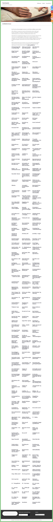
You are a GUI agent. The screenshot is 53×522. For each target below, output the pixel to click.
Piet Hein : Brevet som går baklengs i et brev (16, 98)
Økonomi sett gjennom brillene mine (26, 169)
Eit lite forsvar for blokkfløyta (26, 466)
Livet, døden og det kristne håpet (36, 67)
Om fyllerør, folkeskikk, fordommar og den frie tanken (36, 86)
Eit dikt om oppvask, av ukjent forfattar (26, 336)
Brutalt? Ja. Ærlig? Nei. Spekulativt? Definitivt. (26, 52)
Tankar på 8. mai (26, 217)
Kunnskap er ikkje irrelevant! (16, 196)
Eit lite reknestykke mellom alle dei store (16, 68)
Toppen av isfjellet (36, 107)
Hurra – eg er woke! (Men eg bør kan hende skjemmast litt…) (16, 134)
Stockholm (24, 502)
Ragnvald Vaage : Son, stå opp (26, 259)
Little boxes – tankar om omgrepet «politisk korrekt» (36, 197)
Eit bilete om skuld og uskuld (16, 85)
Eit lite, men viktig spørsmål (26, 293)
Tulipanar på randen (14, 455)
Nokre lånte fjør (36, 439)
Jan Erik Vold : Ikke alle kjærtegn (16, 317)
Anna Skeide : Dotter (25, 307)
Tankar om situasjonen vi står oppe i (16, 386)
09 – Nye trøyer (25, 483)
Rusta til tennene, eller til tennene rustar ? (36, 353)
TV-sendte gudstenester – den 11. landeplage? (36, 140)
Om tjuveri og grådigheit (25, 303)
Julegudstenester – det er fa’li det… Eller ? (26, 276)
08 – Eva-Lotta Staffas (35, 484)
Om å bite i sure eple (35, 259)
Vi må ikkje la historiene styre (15, 408)
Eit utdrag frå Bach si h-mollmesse (16, 331)
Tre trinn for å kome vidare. (25, 145)
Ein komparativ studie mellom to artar (36, 164)
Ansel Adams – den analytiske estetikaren (26, 456)
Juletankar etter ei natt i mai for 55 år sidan (26, 92)
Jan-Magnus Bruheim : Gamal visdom (26, 229)
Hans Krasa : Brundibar (25, 497)
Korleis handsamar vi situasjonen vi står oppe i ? (26, 375)
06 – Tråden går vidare (25, 488)
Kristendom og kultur (15, 145)
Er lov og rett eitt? (26, 107)
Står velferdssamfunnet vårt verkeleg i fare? (36, 381)
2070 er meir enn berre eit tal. (15, 119)
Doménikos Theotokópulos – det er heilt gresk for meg (15, 254)
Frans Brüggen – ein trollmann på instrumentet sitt (15, 353)
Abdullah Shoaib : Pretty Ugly (36, 214)
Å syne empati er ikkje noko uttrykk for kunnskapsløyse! (36, 80)
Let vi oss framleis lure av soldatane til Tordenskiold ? (26, 397)
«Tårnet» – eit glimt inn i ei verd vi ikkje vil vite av (36, 203)
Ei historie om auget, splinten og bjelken (36, 52)
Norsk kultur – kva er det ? (16, 428)
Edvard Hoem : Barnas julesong (36, 91)
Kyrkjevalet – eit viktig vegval (26, 408)
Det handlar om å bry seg (15, 214)
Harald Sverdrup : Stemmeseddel (15, 239)
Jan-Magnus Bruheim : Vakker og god (15, 229)
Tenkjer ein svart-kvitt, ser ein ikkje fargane (16, 155)
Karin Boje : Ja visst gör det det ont (36, 239)
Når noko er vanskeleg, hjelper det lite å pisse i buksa (16, 74)
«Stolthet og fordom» (25, 154)
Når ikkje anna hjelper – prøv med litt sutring (16, 123)
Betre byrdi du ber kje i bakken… (36, 186)
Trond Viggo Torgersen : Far (35, 243)
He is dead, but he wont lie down (15, 57)
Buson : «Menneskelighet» (36, 336)
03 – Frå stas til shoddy (25, 492)
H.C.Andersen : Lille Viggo (16, 259)
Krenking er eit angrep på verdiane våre (26, 128)
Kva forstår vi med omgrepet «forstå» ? (16, 358)
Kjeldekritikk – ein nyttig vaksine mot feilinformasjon (36, 169)
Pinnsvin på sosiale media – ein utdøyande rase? (36, 114)
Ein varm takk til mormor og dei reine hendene (36, 191)
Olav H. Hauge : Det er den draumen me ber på (16, 293)
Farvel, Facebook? (36, 122)
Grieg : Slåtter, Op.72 (16, 473)
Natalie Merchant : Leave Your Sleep (36, 462)
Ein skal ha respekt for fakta (16, 140)
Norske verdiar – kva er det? (26, 119)
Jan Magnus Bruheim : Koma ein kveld (16, 264)
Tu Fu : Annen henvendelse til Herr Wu (15, 347)
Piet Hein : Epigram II (36, 98)
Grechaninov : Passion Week (25, 331)
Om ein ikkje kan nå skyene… (15, 462)
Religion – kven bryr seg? (15, 466)
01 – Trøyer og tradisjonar (15, 497)
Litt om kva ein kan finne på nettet (26, 287)
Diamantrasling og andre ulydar (36, 358)
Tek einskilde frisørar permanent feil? (26, 264)
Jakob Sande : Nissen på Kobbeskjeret (15, 341)
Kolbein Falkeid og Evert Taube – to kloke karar (36, 224)
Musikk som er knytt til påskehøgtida (35, 331)
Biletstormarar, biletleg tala (25, 270)
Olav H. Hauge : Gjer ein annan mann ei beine (26, 341)
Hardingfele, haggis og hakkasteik (36, 423)
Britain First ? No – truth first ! (36, 402)
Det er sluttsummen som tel (16, 412)
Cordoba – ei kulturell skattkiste (26, 391)
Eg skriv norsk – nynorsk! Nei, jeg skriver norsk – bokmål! (15, 434)
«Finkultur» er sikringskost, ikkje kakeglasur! (16, 79)
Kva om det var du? (36, 407)
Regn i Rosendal (15, 439)
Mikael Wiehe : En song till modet (36, 287)
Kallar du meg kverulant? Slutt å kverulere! (26, 79)
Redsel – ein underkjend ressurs (16, 169)
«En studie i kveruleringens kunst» (25, 186)
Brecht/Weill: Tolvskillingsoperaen (26, 440)
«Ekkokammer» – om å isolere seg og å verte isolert (26, 282)
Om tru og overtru (26, 473)
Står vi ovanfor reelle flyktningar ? (26, 381)
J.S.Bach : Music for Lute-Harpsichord (36, 466)
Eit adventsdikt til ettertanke (36, 270)
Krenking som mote (25, 445)
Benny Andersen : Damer (36, 307)
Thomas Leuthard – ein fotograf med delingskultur (36, 298)
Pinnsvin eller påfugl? (25, 113)
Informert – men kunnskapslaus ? (36, 346)
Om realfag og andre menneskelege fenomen (15, 92)
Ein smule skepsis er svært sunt (26, 160)
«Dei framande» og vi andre (36, 386)
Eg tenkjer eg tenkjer (25, 123)
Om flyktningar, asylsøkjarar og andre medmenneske (36, 264)
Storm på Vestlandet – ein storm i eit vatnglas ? (26, 209)
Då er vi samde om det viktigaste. (36, 133)
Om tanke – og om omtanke (26, 191)
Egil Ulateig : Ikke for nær (26, 253)
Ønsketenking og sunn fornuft (36, 103)
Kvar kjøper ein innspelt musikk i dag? (36, 498)
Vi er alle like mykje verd (26, 358)
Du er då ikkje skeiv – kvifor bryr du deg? (36, 149)
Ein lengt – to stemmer (25, 67)
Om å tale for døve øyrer (26, 353)
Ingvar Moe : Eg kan (26, 320)
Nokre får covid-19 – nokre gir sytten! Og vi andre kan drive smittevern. (26, 197)
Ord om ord (34, 61)
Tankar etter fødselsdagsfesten (26, 73)
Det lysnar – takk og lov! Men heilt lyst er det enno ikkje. (15, 403)
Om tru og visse (15, 479)
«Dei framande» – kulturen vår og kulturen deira (36, 413)
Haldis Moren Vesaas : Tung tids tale (16, 312)
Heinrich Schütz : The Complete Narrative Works (15, 336)
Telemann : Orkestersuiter (35, 480)
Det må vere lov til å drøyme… (36, 303)
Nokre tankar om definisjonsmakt (26, 140)
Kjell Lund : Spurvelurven (35, 253)
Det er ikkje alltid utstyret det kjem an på (15, 203)
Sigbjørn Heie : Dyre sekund (15, 321)
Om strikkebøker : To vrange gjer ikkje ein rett (16, 370)
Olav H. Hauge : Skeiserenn (35, 317)
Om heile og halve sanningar (26, 149)
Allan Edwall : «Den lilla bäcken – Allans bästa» (16, 418)
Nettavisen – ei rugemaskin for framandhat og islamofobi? (25, 347)
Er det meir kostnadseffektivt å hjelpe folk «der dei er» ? (36, 376)
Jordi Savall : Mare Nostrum (26, 480)
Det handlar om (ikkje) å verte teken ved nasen (25, 164)
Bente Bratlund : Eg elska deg (36, 293)
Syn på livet (48, 3)
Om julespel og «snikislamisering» (36, 229)
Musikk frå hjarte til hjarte (26, 402)
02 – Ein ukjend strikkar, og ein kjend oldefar (36, 492)
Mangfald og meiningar (35, 397)
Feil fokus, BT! (25, 233)
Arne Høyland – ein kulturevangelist (26, 363)
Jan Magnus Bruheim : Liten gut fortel (36, 341)
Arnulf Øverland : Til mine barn (15, 282)
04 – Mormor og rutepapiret (15, 492)
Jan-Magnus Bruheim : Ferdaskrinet (14, 224)
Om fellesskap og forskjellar (26, 57)
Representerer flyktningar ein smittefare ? (15, 288)
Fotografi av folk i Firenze (36, 503)
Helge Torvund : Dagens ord (15, 52)
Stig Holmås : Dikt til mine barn (16, 62)
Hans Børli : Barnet (16, 173)
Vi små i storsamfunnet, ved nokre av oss (36, 155)
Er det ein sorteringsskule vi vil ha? (36, 57)
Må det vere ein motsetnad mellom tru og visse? (36, 181)
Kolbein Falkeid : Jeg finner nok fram (26, 418)
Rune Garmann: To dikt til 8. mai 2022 (36, 160)
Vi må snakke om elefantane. (15, 113)
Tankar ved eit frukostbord (15, 181)
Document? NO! (15, 127)
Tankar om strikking (24, 369)
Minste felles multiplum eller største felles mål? (26, 62)
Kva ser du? (24, 433)
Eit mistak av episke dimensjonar (36, 208)
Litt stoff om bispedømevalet (25, 103)
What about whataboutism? (35, 73)
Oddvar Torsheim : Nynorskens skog (36, 470)
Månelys (13, 185)
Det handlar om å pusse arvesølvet (15, 243)
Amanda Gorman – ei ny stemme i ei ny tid (16, 191)
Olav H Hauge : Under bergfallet (15, 208)
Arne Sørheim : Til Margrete (16, 298)
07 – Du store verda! (15, 488)
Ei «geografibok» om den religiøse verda (36, 475)
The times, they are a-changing (26, 214)
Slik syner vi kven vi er (26, 428)
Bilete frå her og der (16, 469)
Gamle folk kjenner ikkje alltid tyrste (26, 85)
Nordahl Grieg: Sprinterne (25, 317)
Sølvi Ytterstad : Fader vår (35, 47)
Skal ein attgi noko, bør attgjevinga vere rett (16, 103)
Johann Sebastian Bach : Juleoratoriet (26, 239)
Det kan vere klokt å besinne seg (26, 412)
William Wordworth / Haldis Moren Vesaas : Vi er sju (36, 248)
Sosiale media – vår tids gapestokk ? (16, 248)
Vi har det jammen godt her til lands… (36, 128)
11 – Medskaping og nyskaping (26, 248)
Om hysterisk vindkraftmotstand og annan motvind (36, 219)
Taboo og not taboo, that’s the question (26, 47)
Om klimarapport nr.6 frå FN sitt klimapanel (36, 174)
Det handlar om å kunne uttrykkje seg (15, 326)
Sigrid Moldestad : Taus (26, 462)
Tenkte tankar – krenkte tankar (15, 445)
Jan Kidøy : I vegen (36, 233)
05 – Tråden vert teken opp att (36, 488)
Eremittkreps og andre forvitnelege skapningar (16, 108)
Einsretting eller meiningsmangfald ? (36, 363)
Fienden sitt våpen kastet (16, 160)
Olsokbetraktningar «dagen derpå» (26, 181)
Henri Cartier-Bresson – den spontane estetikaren (35, 456)
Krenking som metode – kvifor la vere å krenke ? (16, 450)
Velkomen (39, 3)
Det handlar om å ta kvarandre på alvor (36, 369)
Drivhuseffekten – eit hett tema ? (16, 303)
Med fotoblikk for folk (26, 298)
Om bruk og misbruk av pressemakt (14, 234)
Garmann (6, 3)
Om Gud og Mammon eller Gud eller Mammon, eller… (16, 271)
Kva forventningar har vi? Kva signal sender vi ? (16, 375)
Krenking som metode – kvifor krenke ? (36, 445)
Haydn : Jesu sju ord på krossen (36, 325)
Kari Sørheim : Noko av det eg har (36, 312)
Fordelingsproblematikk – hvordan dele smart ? (16, 503)
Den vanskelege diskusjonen (25, 223)
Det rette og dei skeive (35, 145)
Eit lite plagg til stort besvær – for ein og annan (26, 134)
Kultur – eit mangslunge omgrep (35, 428)
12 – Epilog (34, 417)
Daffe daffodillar (36, 449)
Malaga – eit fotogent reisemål (36, 391)
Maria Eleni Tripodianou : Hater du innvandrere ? (16, 219)
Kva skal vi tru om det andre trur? (16, 164)
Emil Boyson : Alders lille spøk (36, 321)
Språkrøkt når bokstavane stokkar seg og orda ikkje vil (36, 277)
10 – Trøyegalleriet (16, 483)
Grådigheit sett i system (36, 433)
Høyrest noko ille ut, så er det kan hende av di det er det (26, 175)
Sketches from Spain (25, 450)
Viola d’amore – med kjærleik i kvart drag (15, 423)
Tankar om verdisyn (24, 386)
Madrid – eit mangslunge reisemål (14, 392)
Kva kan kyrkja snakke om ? (25, 470)
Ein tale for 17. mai (26, 311)
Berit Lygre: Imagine (35, 119)
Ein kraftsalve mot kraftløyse (16, 149)
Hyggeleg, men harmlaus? (25, 203)
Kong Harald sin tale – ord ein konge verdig (36, 282)
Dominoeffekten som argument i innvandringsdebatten (16, 364)
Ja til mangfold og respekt (15, 397)
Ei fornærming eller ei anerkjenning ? (16, 47)
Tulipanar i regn (15, 307)
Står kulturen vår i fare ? (16, 381)
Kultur (43, 3)
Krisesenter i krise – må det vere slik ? (16, 276)
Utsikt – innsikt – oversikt (26, 325)
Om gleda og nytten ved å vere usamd (26, 243)
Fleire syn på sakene (25, 423)
